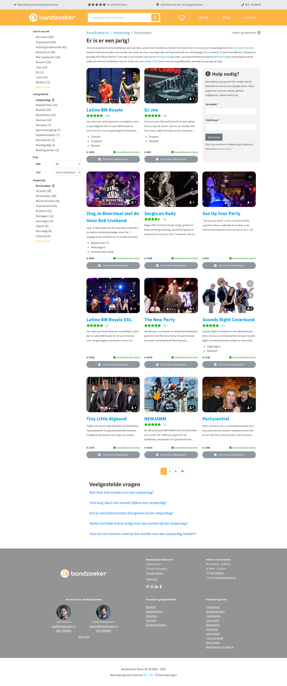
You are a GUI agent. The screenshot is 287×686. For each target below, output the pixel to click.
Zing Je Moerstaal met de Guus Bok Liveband (112, 216)
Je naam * (212, 104)
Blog (226, 17)
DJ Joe (151, 110)
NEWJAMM (155, 419)
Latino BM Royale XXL (109, 320)
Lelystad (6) (43, 236)
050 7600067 (217, 573)
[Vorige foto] (92, 85)
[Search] (124, 17)
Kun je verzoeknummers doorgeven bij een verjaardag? (131, 513)
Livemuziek (213, 616)
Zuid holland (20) (46, 206)
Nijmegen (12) (45, 216)
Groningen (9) (44, 221)
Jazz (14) (41, 67)
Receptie (151, 616)
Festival (151, 620)
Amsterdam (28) (46, 196)
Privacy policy (154, 573)
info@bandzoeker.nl (225, 577)
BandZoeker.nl (97, 32)
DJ (248, 47)
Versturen (214, 137)
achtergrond (163, 56)
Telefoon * (212, 120)
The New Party (159, 320)
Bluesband (212, 625)
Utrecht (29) (43, 191)
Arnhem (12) (43, 211)
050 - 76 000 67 (253, 4)
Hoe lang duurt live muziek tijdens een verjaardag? (128, 502)
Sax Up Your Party (221, 213)
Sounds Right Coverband (228, 320)
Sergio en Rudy (160, 213)
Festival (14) (43, 120)
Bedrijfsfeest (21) (47, 105)
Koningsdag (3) (45, 145)
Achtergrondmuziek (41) (51, 47)
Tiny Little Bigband (106, 419)
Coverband (213, 607)
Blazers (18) (43, 62)
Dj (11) (40, 72)
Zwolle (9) (42, 226)
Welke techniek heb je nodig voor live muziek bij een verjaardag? (138, 523)
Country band (214, 638)
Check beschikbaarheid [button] (113, 159)
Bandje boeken (215, 611)
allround (207, 52)
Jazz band (212, 620)
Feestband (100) (46, 42)
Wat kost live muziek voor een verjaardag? (121, 492)
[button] (43, 87)
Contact (250, 17)
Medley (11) (43, 82)
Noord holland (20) (48, 201)
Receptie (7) (43, 125)
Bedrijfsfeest (154, 611)
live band (239, 47)
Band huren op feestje (220, 647)
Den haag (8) (44, 231)
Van (38, 164)
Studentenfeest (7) (48, 135)
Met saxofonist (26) (48, 57)
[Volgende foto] (134, 85)
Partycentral (215, 419)
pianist (221, 56)
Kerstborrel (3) (45, 140)
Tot (38, 172)
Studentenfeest (156, 625)
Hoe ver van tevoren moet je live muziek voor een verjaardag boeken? (142, 533)
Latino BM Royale (104, 110)
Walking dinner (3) (47, 150)
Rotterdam (45, 186)
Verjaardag (45, 100)
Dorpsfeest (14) (45, 115)
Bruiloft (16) (43, 110)
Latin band (213, 633)
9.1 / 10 (148, 675)
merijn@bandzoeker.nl (103, 626)
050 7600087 (103, 630)
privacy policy (224, 148)
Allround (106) (45, 37)
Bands (204, 17)
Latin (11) (42, 77)
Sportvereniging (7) (48, 130)
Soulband (212, 629)
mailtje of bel (151, 61)
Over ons (151, 579)
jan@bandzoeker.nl (64, 626)
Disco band (213, 642)
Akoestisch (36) (45, 52)
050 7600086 (63, 630)
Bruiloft (151, 607)
